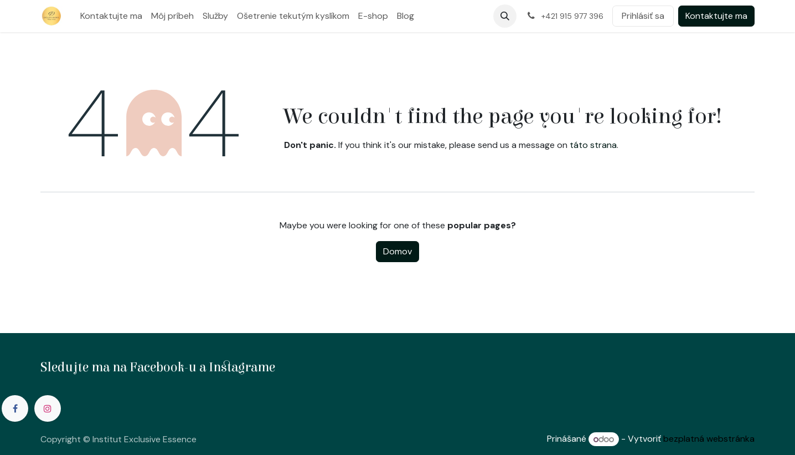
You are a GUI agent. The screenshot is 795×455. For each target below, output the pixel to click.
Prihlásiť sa (643, 16)
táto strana (593, 145)
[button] (505, 16)
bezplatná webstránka (709, 439)
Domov (397, 251)
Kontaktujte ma (716, 16)
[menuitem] (111, 16)
